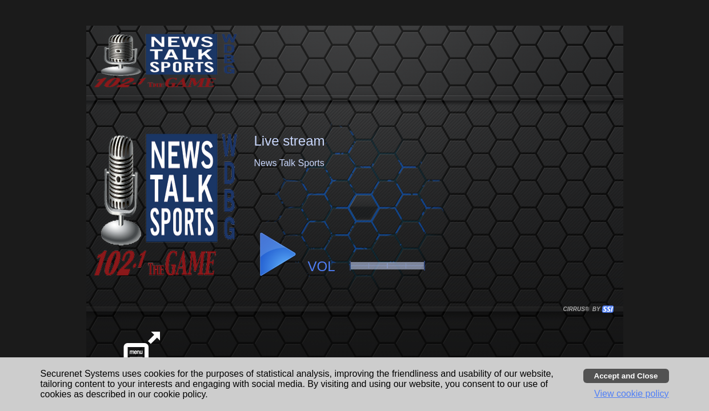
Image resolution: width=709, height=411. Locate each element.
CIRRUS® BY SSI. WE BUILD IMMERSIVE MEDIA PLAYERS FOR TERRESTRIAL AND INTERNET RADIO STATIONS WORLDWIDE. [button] (583, 309)
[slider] (387, 266)
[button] (277, 254)
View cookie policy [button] (631, 393)
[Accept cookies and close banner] (626, 376)
